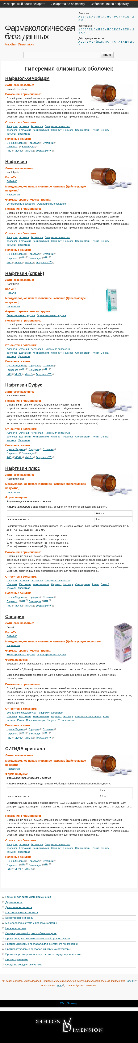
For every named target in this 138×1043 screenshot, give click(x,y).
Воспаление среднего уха (21, 712)
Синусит (51, 720)
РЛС (10, 150)
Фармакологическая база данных (40, 32)
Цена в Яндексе (17, 142)
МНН (24, 257)
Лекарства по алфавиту (68, 4)
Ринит (95, 130)
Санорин (14, 616)
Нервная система (15, 928)
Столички (49, 142)
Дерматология (14, 902)
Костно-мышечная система (21, 912)
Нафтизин (16, 161)
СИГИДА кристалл (25, 748)
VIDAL (19, 150)
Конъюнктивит (41, 130)
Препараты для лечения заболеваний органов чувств (37, 938)
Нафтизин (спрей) (24, 273)
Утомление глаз (67, 720)
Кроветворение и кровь (19, 917)
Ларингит (56, 130)
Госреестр (14, 146)
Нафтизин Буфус (23, 385)
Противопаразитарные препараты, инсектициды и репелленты (43, 954)
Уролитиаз (24, 133)
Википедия (29, 146)
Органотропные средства (51, 203)
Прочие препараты (16, 959)
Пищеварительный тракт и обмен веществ (30, 933)
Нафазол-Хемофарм (27, 78)
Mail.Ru (30, 150)
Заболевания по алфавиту (110, 4)
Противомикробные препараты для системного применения (41, 943)
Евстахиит (25, 130)
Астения (24, 126)
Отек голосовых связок (88, 716)
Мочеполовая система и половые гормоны (31, 923)
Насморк (68, 130)
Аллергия (12, 126)
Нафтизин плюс (22, 468)
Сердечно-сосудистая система (23, 964)
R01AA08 (12, 181)
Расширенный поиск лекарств (24, 4)
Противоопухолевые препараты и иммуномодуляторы (37, 949)
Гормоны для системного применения (28, 896)
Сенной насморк (35, 720)
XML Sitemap (69, 1003)
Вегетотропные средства (21, 203)
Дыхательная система (18, 907)
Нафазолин (13, 194)
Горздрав (35, 142)
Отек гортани (82, 130)
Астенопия (37, 126)
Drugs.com (45, 150)
